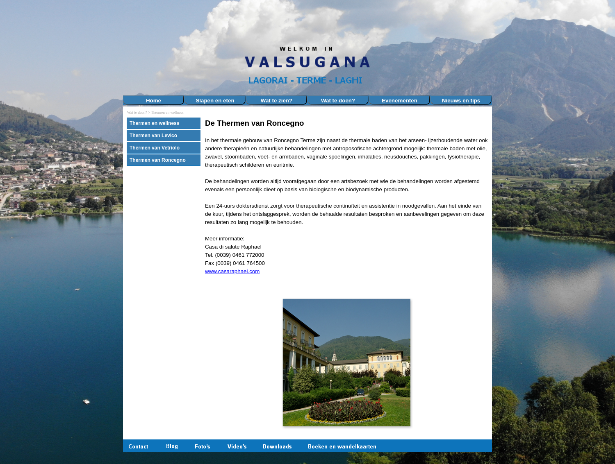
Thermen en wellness (167, 113)
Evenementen (399, 100)
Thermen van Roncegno (158, 160)
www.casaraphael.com (232, 271)
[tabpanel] (346, 201)
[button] (346, 362)
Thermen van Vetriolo (155, 148)
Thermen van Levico (153, 135)
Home (153, 100)
